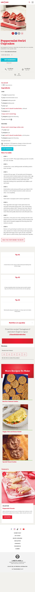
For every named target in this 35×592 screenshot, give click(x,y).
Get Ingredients (9, 59)
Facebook (11, 529)
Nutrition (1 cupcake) (21, 323)
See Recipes (7, 517)
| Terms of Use (21, 563)
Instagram (14, 529)
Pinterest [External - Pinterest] (13, 33)
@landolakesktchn (17, 334)
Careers (17, 548)
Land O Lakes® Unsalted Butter (13, 108)
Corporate (17, 543)
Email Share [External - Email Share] (19, 33)
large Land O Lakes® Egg (9, 113)
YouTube (23, 529)
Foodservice (17, 546)
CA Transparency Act (17, 569)
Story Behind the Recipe (11, 51)
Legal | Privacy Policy (15, 563)
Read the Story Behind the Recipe (13, 240)
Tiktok (17, 529)
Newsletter (17, 540)
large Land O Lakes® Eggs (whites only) (13, 127)
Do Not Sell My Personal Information (17, 566)
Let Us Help (17, 535)
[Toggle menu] (33, 2)
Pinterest (20, 529)
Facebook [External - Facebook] (16, 33)
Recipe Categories (17, 538)
